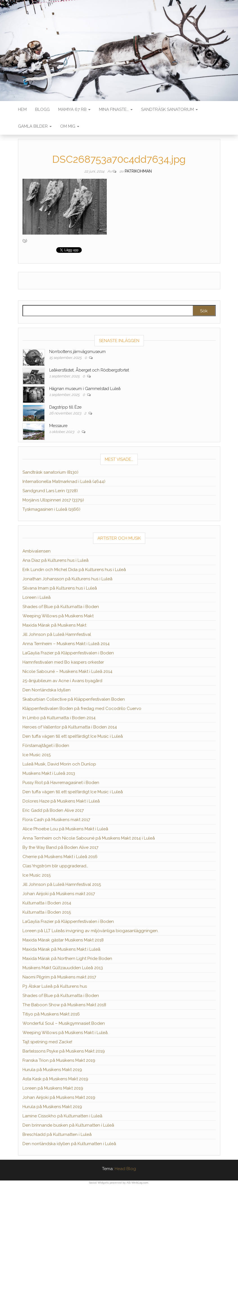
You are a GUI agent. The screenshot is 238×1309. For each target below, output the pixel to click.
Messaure (58, 425)
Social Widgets (99, 1182)
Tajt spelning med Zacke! (47, 1041)
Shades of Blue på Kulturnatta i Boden (60, 606)
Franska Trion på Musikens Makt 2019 (58, 1060)
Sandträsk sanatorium (169, 109)
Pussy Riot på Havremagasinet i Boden (60, 782)
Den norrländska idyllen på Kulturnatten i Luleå (69, 1143)
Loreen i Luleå (36, 597)
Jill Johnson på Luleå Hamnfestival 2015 (61, 884)
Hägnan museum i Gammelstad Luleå (85, 388)
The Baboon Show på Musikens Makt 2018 (64, 1004)
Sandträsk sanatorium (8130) (50, 472)
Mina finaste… (116, 109)
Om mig (69, 126)
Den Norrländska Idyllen (46, 690)
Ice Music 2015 (36, 754)
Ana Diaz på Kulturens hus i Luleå (55, 560)
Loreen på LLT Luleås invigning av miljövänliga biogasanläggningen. (90, 930)
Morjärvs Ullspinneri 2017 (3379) (53, 500)
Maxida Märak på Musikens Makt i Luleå (61, 949)
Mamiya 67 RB (74, 109)
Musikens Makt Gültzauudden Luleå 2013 (62, 967)
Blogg (42, 109)
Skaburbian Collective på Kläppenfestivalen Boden (73, 699)
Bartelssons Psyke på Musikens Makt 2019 (63, 1051)
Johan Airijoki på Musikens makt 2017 (58, 893)
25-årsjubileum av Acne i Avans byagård (62, 680)
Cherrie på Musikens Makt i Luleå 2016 (60, 856)
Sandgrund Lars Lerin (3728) (50, 490)
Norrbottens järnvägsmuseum (77, 351)
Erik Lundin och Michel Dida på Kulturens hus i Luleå (74, 569)
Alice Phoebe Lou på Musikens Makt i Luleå (65, 828)
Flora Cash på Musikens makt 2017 (56, 819)
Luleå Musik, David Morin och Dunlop (59, 764)
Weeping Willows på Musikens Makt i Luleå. (65, 1032)
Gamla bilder (35, 126)
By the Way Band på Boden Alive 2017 (60, 847)
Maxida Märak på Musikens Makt (54, 625)
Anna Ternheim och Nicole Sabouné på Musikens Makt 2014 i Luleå (88, 838)
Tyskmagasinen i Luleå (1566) (51, 509)
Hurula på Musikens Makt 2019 (52, 1069)
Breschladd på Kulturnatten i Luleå (57, 1134)
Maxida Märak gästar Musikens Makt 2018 (63, 940)
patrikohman (138, 171)
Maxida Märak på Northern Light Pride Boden (67, 958)
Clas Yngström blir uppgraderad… (55, 865)
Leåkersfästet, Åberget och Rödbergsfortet (89, 370)
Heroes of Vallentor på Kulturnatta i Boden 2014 (69, 727)
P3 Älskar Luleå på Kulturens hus (54, 986)
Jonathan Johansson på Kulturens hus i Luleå (67, 578)
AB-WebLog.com (137, 1182)
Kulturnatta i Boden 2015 (46, 912)
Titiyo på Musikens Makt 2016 (51, 1014)
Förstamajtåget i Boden (45, 745)
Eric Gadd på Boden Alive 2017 (53, 810)
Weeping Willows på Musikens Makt (58, 615)
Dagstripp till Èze (65, 407)
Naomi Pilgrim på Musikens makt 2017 (59, 977)
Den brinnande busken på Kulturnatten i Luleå (68, 1125)
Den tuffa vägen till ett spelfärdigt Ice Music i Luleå (72, 736)
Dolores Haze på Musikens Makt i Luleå (61, 801)
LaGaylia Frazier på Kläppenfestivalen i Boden (68, 652)
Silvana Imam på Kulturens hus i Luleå (59, 588)
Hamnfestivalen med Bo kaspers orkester (63, 662)
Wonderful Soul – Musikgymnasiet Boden (63, 1023)
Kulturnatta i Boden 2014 (46, 902)
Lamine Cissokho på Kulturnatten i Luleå (62, 1115)
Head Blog (125, 1168)
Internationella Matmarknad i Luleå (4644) (63, 481)
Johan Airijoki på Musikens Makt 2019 (58, 1097)
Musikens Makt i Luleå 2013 (48, 773)
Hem (22, 109)
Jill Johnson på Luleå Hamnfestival (56, 634)
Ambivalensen (36, 551)
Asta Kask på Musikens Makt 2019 (55, 1078)
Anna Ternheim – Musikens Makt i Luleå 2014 (66, 643)
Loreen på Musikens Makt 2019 (52, 1088)
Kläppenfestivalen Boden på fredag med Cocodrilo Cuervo (81, 708)
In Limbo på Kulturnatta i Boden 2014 (59, 717)
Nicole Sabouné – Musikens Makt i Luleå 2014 (67, 671)
